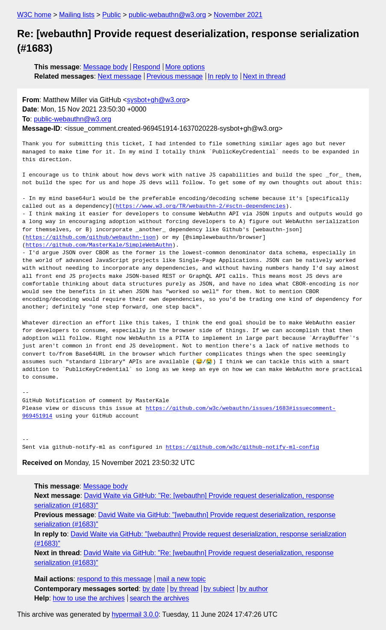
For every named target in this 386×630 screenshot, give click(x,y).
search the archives (159, 598)
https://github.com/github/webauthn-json (91, 237)
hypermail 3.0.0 (135, 614)
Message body (105, 67)
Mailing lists (76, 14)
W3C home (34, 14)
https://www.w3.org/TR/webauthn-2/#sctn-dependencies (200, 206)
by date (153, 588)
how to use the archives (89, 598)
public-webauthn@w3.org (167, 14)
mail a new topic (181, 579)
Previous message (175, 76)
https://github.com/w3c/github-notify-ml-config (242, 447)
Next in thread (264, 76)
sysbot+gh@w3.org (156, 99)
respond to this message (114, 579)
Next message (119, 76)
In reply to (223, 76)
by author (253, 588)
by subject (218, 588)
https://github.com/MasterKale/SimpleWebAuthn (99, 245)
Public (111, 14)
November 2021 (238, 14)
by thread (184, 588)
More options (185, 67)
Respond (146, 67)
